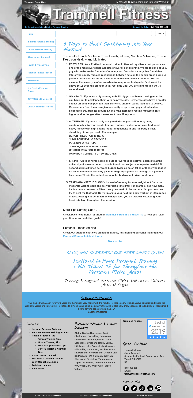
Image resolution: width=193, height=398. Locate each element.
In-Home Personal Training (41, 42)
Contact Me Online (141, 27)
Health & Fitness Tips (38, 65)
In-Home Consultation (35, 27)
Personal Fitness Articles (40, 73)
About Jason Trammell (39, 57)
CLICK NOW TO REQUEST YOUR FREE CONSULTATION (115, 253)
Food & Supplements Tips (52, 345)
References (33, 80)
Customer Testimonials (96, 298)
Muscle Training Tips (49, 342)
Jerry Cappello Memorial (40, 99)
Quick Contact (135, 344)
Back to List (115, 241)
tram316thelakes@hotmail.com (139, 374)
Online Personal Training (57, 27)
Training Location (41, 365)
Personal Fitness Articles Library (82, 236)
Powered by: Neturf (145, 395)
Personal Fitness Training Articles (50, 332)
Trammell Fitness (132, 321)
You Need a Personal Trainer (38, 89)
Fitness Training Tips (49, 339)
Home (30, 34)
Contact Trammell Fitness (40, 106)
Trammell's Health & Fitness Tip (124, 214)
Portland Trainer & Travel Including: (96, 326)
